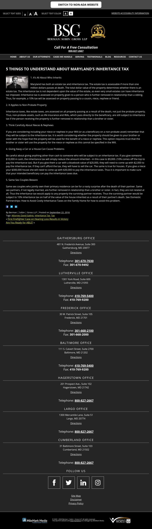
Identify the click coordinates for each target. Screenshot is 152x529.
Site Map (76, 495)
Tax (53, 215)
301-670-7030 (84, 261)
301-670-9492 (79, 265)
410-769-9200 (79, 300)
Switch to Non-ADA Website (78, 4)
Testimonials (94, 56)
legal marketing (75, 521)
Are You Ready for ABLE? (19, 222)
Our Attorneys (41, 56)
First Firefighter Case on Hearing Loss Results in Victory (38, 219)
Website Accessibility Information (130, 13)
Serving (79, 56)
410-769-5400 (84, 296)
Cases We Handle (62, 56)
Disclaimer (76, 499)
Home (13, 56)
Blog (108, 56)
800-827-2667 (76, 51)
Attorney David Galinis (23, 215)
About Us (24, 56)
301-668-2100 (84, 331)
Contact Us (135, 56)
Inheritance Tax (42, 215)
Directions (76, 252)
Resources (120, 56)
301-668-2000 (79, 334)
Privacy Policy (76, 503)
